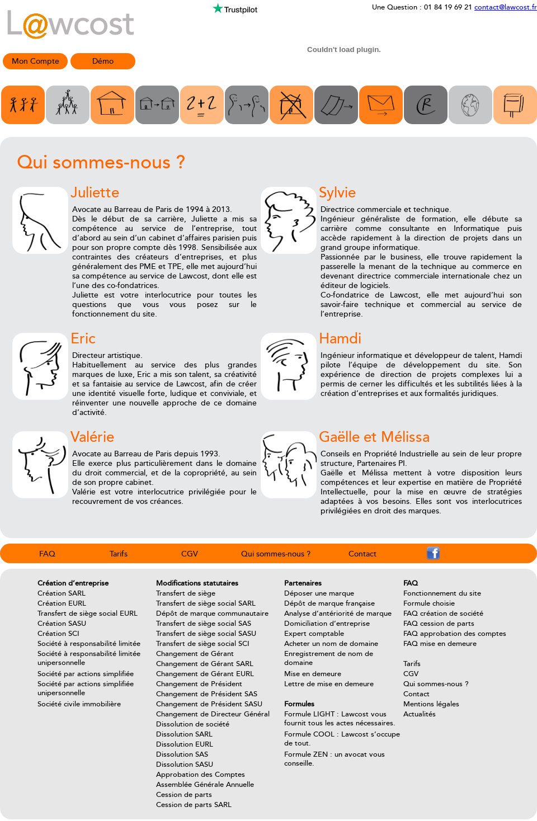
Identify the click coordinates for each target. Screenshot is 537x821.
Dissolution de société (192, 724)
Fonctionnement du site (442, 593)
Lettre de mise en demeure (329, 684)
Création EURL (61, 603)
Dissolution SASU (184, 764)
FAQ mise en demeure (440, 643)
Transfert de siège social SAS (203, 623)
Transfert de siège (185, 593)
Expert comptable (314, 633)
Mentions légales (431, 704)
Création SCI (58, 633)
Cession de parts (184, 794)
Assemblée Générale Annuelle (205, 784)
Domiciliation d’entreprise (327, 623)
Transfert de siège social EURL (87, 613)
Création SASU (61, 623)
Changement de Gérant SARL (204, 663)
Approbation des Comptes (200, 774)
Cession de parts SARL (194, 804)
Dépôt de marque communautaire (212, 613)
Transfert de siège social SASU (206, 633)
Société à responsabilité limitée (88, 643)
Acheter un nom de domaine (331, 643)
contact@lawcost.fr (505, 7)
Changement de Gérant (195, 653)
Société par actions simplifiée (85, 673)
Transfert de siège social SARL (206, 603)
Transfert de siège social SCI (202, 643)
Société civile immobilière (79, 704)
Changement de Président (199, 684)
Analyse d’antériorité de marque (338, 613)
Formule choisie (429, 603)
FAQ (47, 554)
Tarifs (119, 554)
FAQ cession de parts (438, 623)
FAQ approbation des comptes (454, 633)
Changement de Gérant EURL (205, 673)
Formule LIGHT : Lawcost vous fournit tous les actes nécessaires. (339, 719)
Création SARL (61, 593)
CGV (189, 554)
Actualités (419, 714)
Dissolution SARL (184, 734)
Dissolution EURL (184, 744)
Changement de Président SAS (206, 694)
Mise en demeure (312, 673)
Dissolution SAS (182, 754)
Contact (362, 554)
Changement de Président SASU (209, 704)
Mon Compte (35, 61)
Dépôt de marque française (329, 603)
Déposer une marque (319, 593)
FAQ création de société (443, 613)
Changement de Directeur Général (213, 714)
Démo (103, 61)
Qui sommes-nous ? (275, 554)
